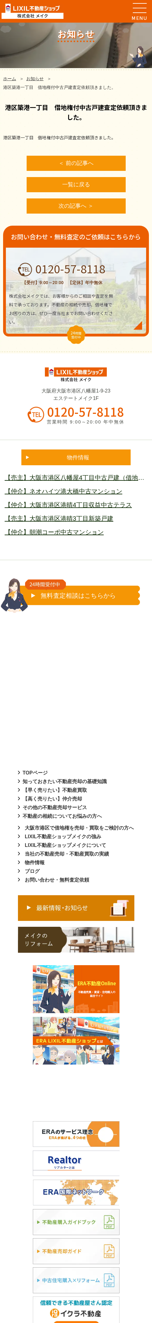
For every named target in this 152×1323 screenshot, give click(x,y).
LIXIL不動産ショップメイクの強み (63, 836)
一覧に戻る (76, 184)
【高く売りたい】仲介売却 (52, 798)
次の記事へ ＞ (76, 206)
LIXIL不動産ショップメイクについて (65, 845)
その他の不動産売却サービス (55, 807)
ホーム (9, 78)
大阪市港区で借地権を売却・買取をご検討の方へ (79, 828)
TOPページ (35, 772)
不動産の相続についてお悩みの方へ (62, 816)
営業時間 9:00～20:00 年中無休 (85, 421)
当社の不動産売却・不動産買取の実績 (67, 854)
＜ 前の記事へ (76, 163)
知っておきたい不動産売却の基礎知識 (65, 781)
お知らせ (35, 78)
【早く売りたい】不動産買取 (55, 790)
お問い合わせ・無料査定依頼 (57, 880)
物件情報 (35, 862)
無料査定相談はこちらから (70, 592)
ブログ (32, 871)
